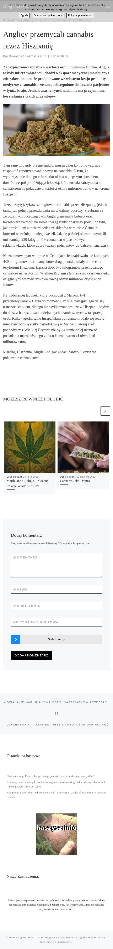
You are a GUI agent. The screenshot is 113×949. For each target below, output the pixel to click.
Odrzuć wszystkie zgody (48, 15)
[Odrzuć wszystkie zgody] (108, 11)
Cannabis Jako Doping (75, 481)
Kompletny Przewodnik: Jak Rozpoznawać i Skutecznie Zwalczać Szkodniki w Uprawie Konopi (56, 794)
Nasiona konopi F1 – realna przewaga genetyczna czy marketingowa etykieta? (51, 776)
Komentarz (25, 557)
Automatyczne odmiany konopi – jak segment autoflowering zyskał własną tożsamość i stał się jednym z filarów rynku (56, 784)
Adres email (26, 605)
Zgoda (24, 15)
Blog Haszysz (24, 937)
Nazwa (20, 589)
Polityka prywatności (80, 15)
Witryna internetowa (36, 622)
